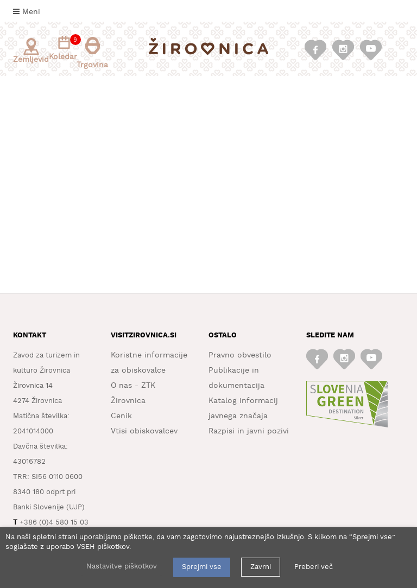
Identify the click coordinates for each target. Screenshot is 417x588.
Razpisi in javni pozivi (248, 431)
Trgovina (92, 53)
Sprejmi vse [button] (202, 567)
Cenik (121, 416)
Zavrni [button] (260, 567)
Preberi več (313, 567)
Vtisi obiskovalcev (144, 431)
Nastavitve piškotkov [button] (121, 566)
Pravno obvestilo (239, 355)
